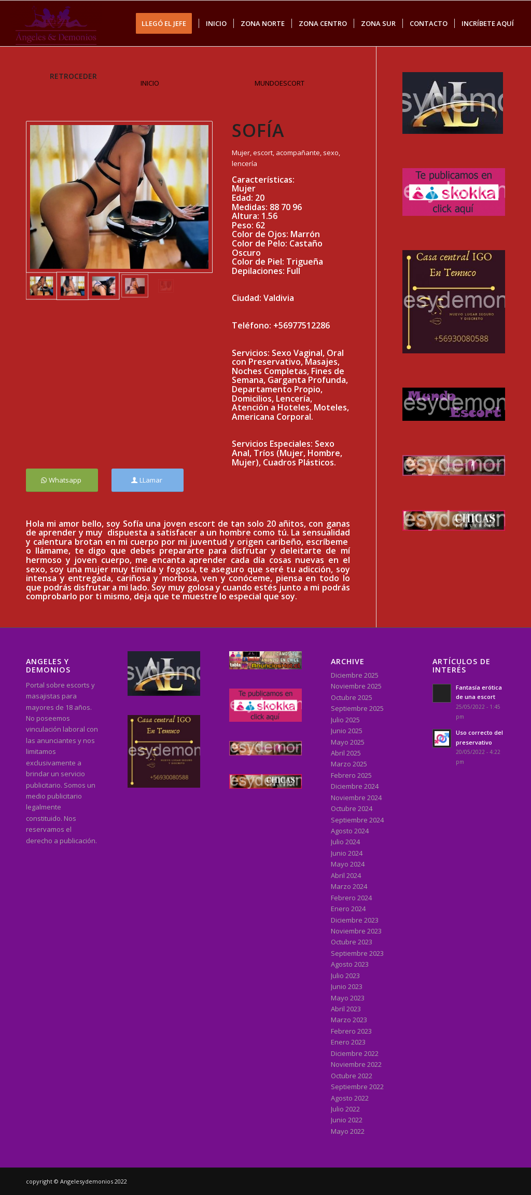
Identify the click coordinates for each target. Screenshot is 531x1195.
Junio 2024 (346, 853)
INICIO (150, 83)
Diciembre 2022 (355, 1053)
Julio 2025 (345, 719)
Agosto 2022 (350, 1098)
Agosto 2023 (350, 964)
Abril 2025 (346, 753)
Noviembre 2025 (356, 686)
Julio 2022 (345, 1109)
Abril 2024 (346, 875)
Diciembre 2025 (355, 675)
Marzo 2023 (349, 1019)
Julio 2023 (345, 975)
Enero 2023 (348, 1042)
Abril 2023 (346, 1008)
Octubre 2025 (351, 697)
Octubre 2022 (351, 1075)
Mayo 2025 (348, 742)
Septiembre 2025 (357, 708)
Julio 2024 (345, 841)
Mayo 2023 (348, 997)
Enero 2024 (348, 908)
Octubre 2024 (351, 808)
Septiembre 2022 (357, 1086)
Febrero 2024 (351, 897)
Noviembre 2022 (356, 1064)
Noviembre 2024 (356, 797)
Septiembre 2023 (357, 953)
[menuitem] (167, 23)
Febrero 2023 (351, 1031)
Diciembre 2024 (355, 786)
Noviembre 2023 (356, 931)
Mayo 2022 (348, 1131)
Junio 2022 (346, 1119)
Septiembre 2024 (357, 820)
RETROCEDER (73, 76)
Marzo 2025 (349, 763)
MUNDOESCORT (279, 83)
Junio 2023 (346, 986)
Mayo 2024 (348, 864)
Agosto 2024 (350, 830)
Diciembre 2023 (355, 920)
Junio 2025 (346, 730)
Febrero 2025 (351, 775)
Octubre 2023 (351, 941)
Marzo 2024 (349, 886)
